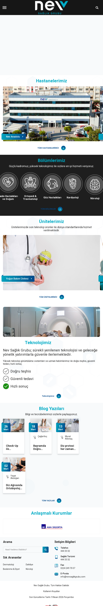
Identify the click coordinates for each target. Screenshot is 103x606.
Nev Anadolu (13, 136)
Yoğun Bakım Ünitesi (17, 278)
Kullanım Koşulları (51, 591)
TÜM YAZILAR (48, 500)
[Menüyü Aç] (4, 8)
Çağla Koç (42, 436)
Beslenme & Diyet (11, 569)
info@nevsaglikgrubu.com (73, 576)
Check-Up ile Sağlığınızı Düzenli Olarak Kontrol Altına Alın (12, 447)
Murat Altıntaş (68, 437)
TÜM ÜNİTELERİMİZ (48, 297)
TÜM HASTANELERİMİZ (48, 148)
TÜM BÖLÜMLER (48, 209)
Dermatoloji (8, 564)
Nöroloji (29, 569)
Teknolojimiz (48, 396)
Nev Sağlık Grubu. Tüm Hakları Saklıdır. (51, 585)
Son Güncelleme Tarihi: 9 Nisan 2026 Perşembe (51, 597)
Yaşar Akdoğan (14, 477)
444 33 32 (65, 551)
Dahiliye (29, 564)
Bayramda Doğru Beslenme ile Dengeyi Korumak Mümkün (40, 447)
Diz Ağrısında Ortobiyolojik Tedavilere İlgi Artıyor (14, 487)
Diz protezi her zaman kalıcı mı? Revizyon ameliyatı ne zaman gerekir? (68, 447)
